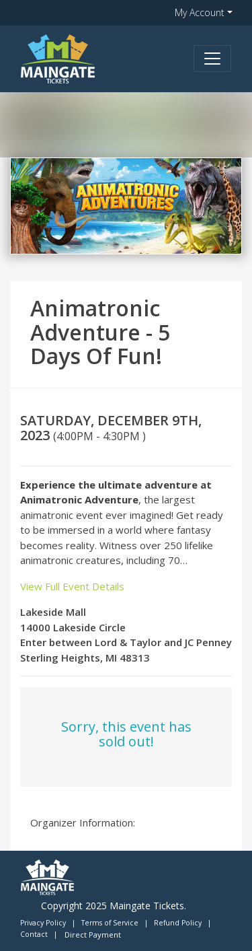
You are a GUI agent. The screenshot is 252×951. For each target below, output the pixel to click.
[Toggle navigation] (212, 58)
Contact (34, 934)
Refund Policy (178, 922)
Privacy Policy (43, 922)
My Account (199, 12)
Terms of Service (109, 922)
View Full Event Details (72, 586)
